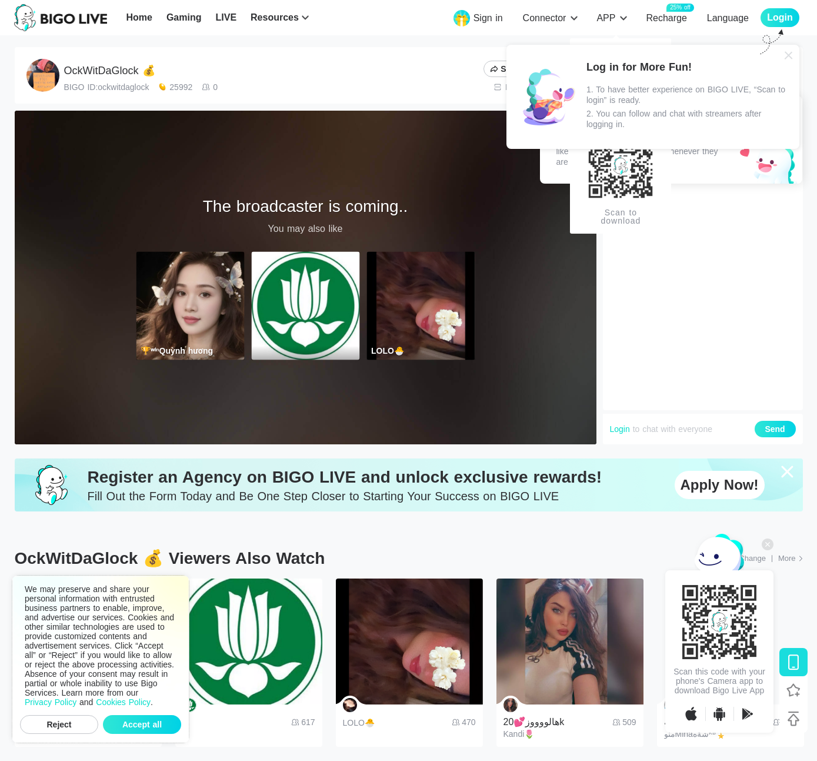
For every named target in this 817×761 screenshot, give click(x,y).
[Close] (789, 55)
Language (728, 18)
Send (775, 429)
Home (139, 17)
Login (620, 429)
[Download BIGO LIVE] (793, 662)
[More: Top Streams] (790, 558)
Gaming (184, 17)
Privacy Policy (50, 702)
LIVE (225, 17)
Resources (275, 17)
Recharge (666, 17)
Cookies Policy (123, 702)
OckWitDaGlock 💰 (109, 71)
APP (605, 18)
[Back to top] (793, 718)
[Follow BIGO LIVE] (793, 690)
